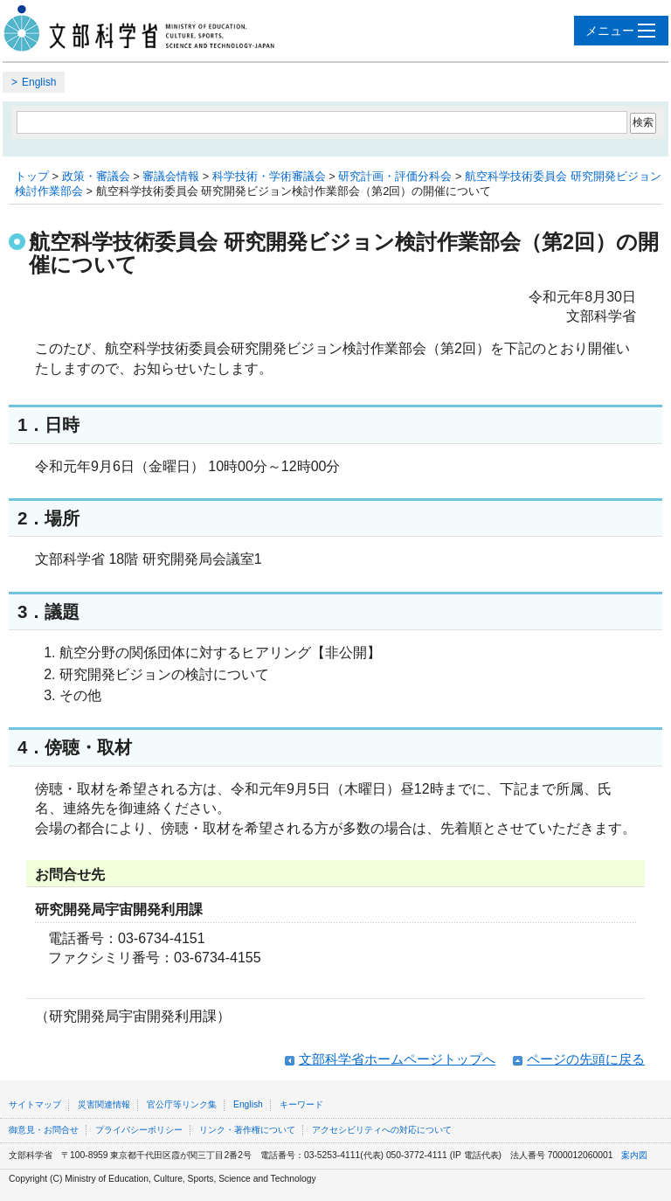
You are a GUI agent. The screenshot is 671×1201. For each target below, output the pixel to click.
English (39, 82)
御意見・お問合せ (44, 1130)
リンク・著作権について (247, 1130)
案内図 (634, 1155)
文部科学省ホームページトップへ (397, 1059)
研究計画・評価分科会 (395, 176)
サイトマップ (35, 1104)
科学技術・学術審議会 (269, 176)
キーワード (301, 1104)
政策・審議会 (96, 176)
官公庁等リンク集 (182, 1104)
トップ (32, 176)
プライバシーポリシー (139, 1130)
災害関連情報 (104, 1104)
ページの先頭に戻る (586, 1059)
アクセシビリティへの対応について (382, 1130)
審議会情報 (170, 176)
